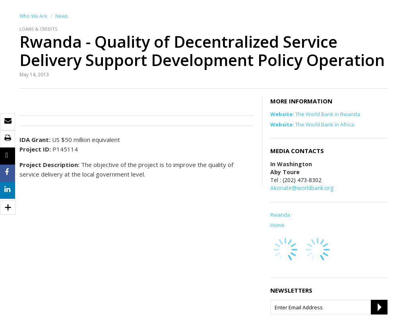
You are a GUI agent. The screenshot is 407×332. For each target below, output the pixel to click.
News (61, 16)
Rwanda (280, 214)
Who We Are (33, 16)
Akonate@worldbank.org (301, 188)
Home (277, 225)
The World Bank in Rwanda (315, 114)
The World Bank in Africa (312, 124)
